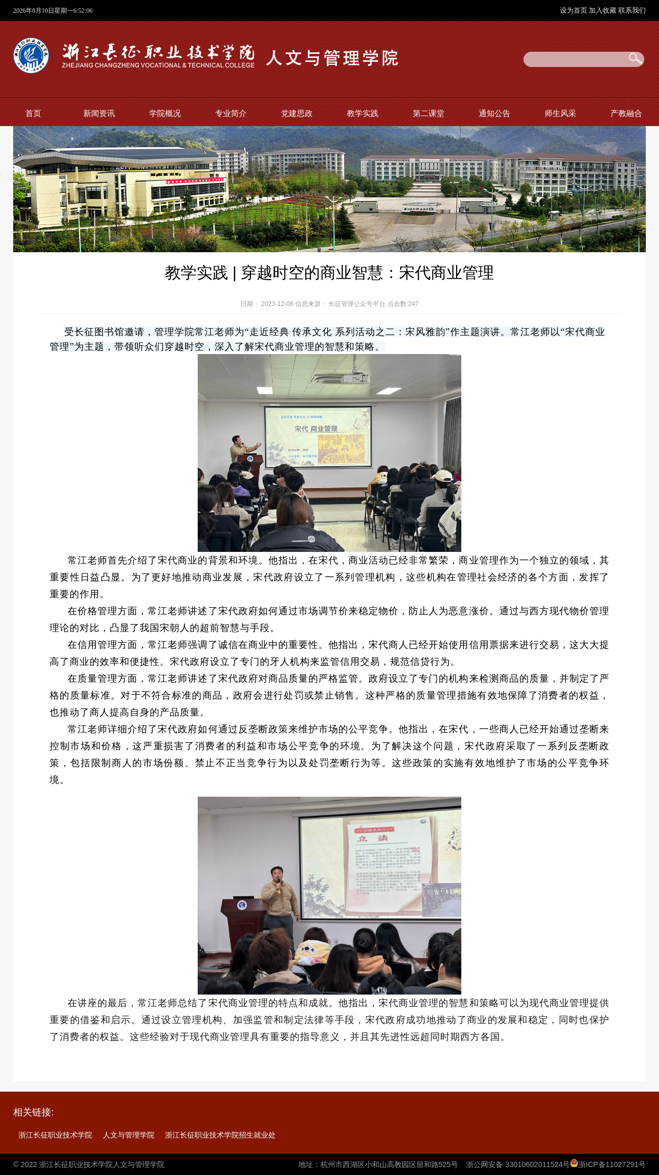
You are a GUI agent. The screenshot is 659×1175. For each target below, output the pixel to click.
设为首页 (574, 10)
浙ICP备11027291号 (612, 1164)
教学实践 (363, 113)
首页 (33, 113)
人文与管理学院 (128, 1135)
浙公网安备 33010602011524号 (518, 1164)
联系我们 (632, 10)
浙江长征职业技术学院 (55, 1135)
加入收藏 (603, 10)
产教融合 (626, 113)
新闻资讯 (99, 113)
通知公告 (494, 113)
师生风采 (560, 113)
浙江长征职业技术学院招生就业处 (220, 1135)
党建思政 (297, 113)
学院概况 (165, 113)
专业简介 (231, 113)
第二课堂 (428, 113)
